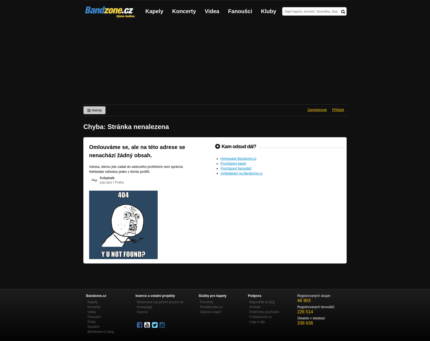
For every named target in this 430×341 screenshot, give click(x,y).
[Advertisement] (215, 63)
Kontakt (255, 307)
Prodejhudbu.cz (211, 307)
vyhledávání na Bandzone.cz (241, 173)
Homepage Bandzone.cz (238, 159)
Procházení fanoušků (235, 168)
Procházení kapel (233, 163)
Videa (212, 11)
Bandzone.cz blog (100, 332)
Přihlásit (338, 110)
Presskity (206, 302)
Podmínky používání (264, 312)
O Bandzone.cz (260, 317)
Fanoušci (240, 11)
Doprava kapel (210, 312)
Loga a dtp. (257, 322)
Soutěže (93, 327)
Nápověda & (262, 302)
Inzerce (142, 312)
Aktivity (94, 110)
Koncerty (184, 11)
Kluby (268, 11)
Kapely (154, 11)
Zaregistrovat (317, 110)
